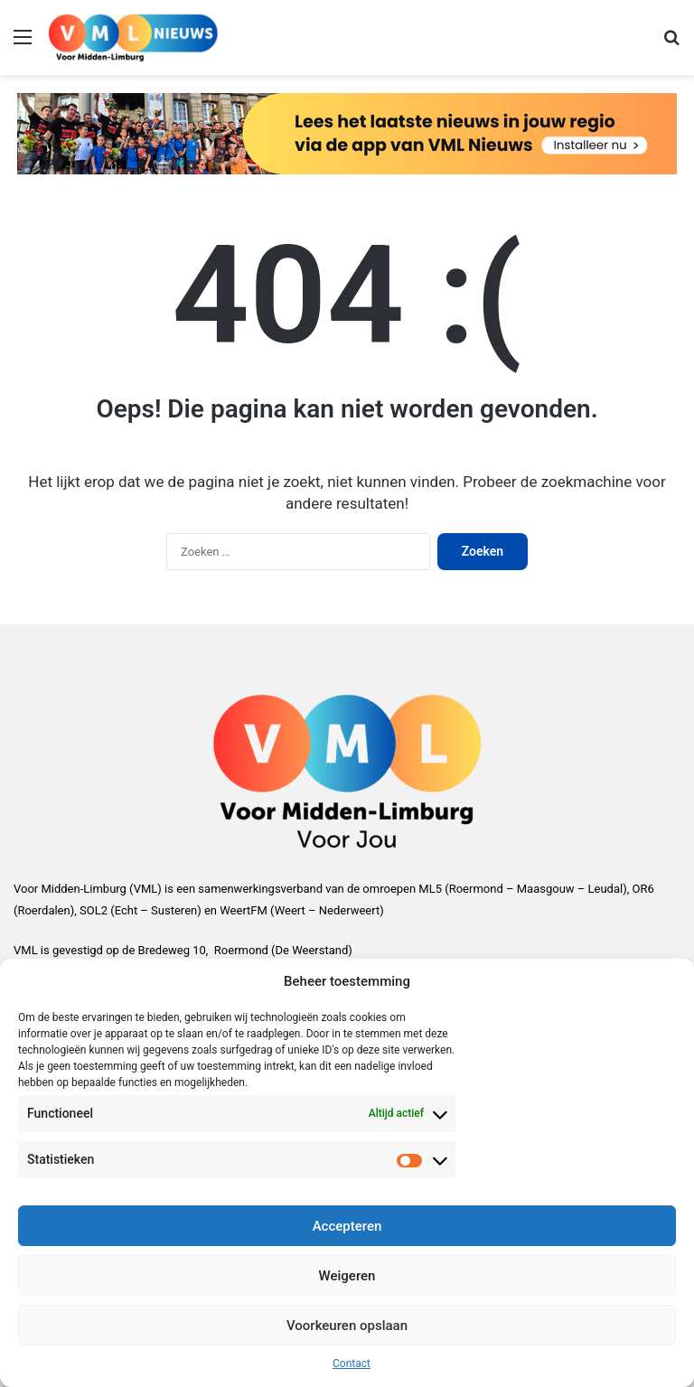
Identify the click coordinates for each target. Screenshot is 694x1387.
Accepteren (347, 1226)
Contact (351, 1363)
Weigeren (347, 1276)
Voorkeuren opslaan (347, 1325)
